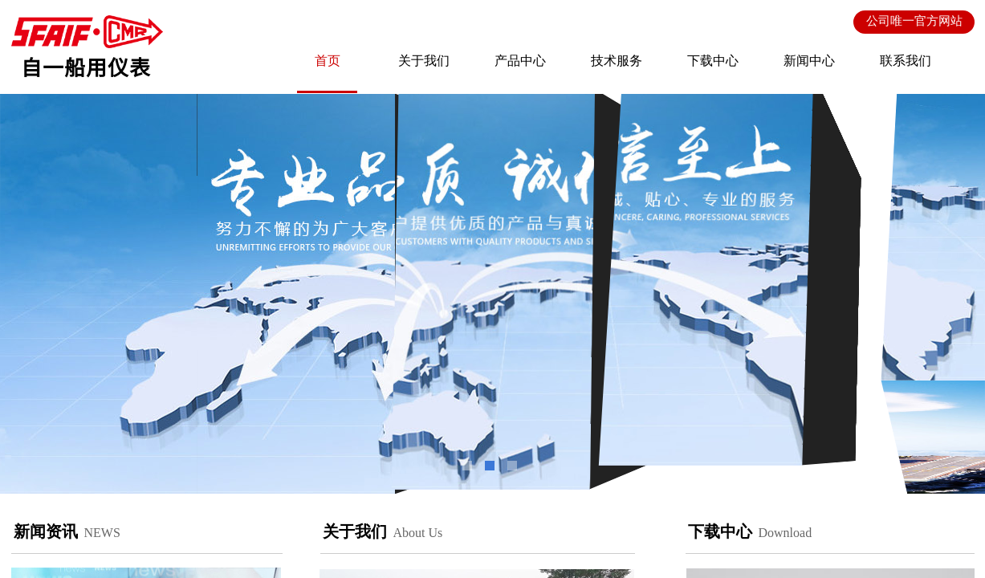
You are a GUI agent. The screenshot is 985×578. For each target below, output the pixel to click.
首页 (327, 60)
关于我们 (424, 60)
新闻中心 (809, 60)
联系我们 (905, 60)
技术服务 (616, 60)
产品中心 (520, 60)
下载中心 (713, 60)
